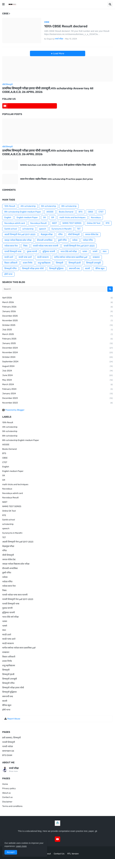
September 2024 (57, 361)
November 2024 (57, 352)
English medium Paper (27, 217)
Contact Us (59, 853)
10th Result (9, 206)
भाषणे (95, 251)
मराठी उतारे (8, 257)
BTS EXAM (7, 755)
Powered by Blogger (13, 410)
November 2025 (57, 320)
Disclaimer (7, 801)
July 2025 (57, 329)
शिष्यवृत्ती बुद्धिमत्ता (56, 268)
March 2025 (57, 334)
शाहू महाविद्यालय (44, 263)
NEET (54, 223)
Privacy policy (9, 788)
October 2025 (57, 325)
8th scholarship (69, 206)
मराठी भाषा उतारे (25, 257)
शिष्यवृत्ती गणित (10, 268)
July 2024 (57, 370)
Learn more (21, 846)
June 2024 (57, 375)
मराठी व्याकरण (43, 257)
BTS (81, 212)
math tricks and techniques (72, 217)
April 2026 (57, 297)
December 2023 (57, 398)
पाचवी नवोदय (7, 746)
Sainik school (10, 229)
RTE (107, 223)
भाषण (84, 251)
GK (44, 217)
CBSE (90, 212)
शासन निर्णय (27, 263)
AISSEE (49, 212)
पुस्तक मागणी (32, 251)
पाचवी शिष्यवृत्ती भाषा (12, 251)
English (7, 217)
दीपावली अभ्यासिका (45, 240)
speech (42, 229)
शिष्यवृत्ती (59, 263)
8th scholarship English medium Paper (22, 212)
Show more (13, 771)
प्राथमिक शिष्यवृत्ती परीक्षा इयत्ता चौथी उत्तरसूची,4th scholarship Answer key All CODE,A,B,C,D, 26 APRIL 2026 (47, 90)
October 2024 (57, 357)
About (48, 853)
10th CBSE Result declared (65, 26)
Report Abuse (13, 718)
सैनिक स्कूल (99, 268)
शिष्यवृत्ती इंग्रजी (75, 263)
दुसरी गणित (62, 240)
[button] (3, 4)
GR (52, 217)
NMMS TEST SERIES (71, 223)
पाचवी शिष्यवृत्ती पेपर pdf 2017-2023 (79, 246)
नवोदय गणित (88, 240)
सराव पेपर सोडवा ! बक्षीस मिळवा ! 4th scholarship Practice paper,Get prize (56, 179)
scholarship (28, 229)
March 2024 (57, 384)
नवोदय (74, 240)
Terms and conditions (12, 806)
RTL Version (73, 853)
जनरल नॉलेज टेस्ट (91, 234)
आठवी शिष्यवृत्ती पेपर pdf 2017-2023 (19, 234)
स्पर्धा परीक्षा (14, 768)
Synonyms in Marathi (62, 229)
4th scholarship (28, 206)
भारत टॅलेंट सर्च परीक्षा (68, 251)
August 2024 (57, 366)
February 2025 (57, 338)
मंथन (104, 251)
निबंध (25, 246)
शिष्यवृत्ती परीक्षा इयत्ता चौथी (33, 268)
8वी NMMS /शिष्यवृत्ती (11, 737)
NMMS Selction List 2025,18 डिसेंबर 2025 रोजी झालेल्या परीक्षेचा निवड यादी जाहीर (58, 165)
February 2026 (57, 306)
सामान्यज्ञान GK (8, 751)
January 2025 (57, 343)
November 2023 (57, 403)
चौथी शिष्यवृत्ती (74, 234)
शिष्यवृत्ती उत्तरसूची (93, 263)
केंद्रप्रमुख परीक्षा (47, 234)
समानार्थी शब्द (74, 268)
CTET (101, 212)
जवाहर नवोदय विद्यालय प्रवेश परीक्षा (18, 240)
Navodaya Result (38, 223)
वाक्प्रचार (96, 257)
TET (79, 229)
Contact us (7, 797)
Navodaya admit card (14, 223)
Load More (58, 53)
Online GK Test (93, 223)
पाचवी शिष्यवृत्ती (8, 742)
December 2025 (57, 316)
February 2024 (57, 389)
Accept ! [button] (11, 852)
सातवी (87, 268)
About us (6, 793)
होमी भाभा (8, 274)
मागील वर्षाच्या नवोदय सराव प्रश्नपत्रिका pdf (70, 257)
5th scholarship (48, 206)
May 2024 (57, 380)
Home (5, 784)
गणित (60, 234)
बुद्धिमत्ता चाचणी (49, 251)
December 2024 (57, 348)
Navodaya (96, 217)
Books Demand (66, 212)
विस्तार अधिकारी (10, 263)
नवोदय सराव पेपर (11, 246)
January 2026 (57, 311)
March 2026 (57, 302)
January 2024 (57, 393)
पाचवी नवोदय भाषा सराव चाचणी (45, 246)
